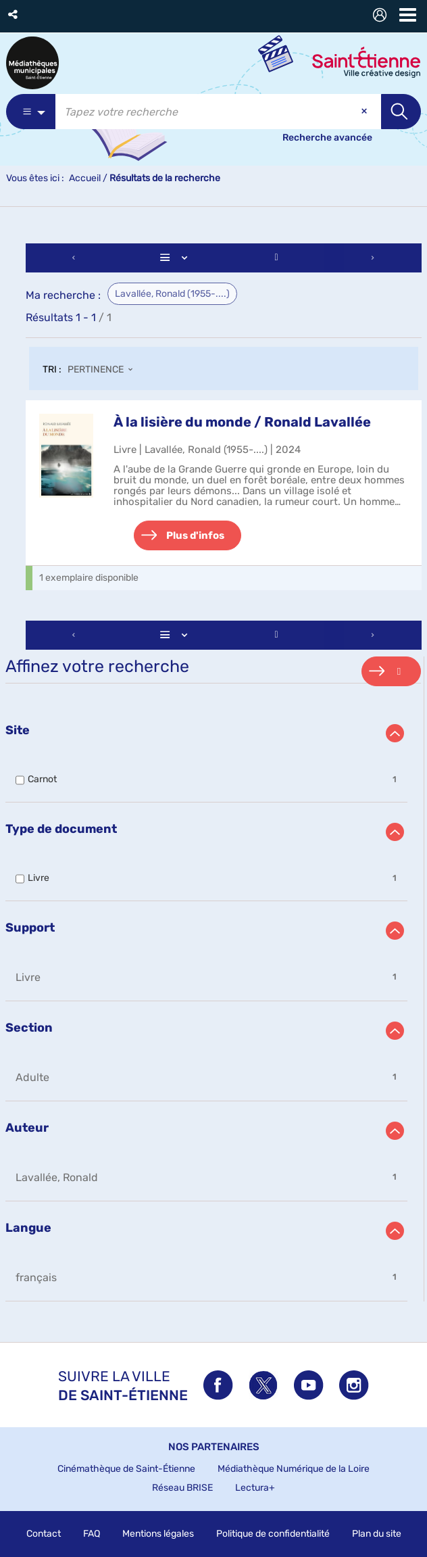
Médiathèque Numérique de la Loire (294, 1469)
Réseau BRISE (182, 1487)
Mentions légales (158, 1533)
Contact (43, 1533)
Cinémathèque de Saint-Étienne (126, 1469)
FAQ (91, 1533)
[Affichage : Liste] (175, 257)
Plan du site (376, 1533)
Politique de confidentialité (273, 1533)
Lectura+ (255, 1487)
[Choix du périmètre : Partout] (30, 111)
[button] (14, 14)
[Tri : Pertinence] (104, 370)
